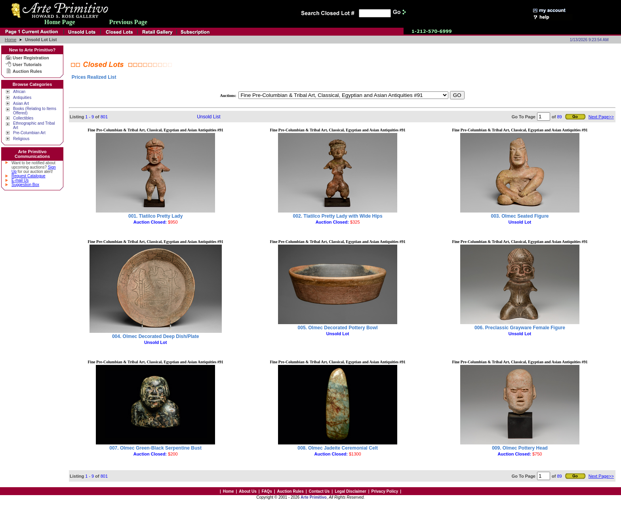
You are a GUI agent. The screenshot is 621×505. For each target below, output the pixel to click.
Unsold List (208, 117)
